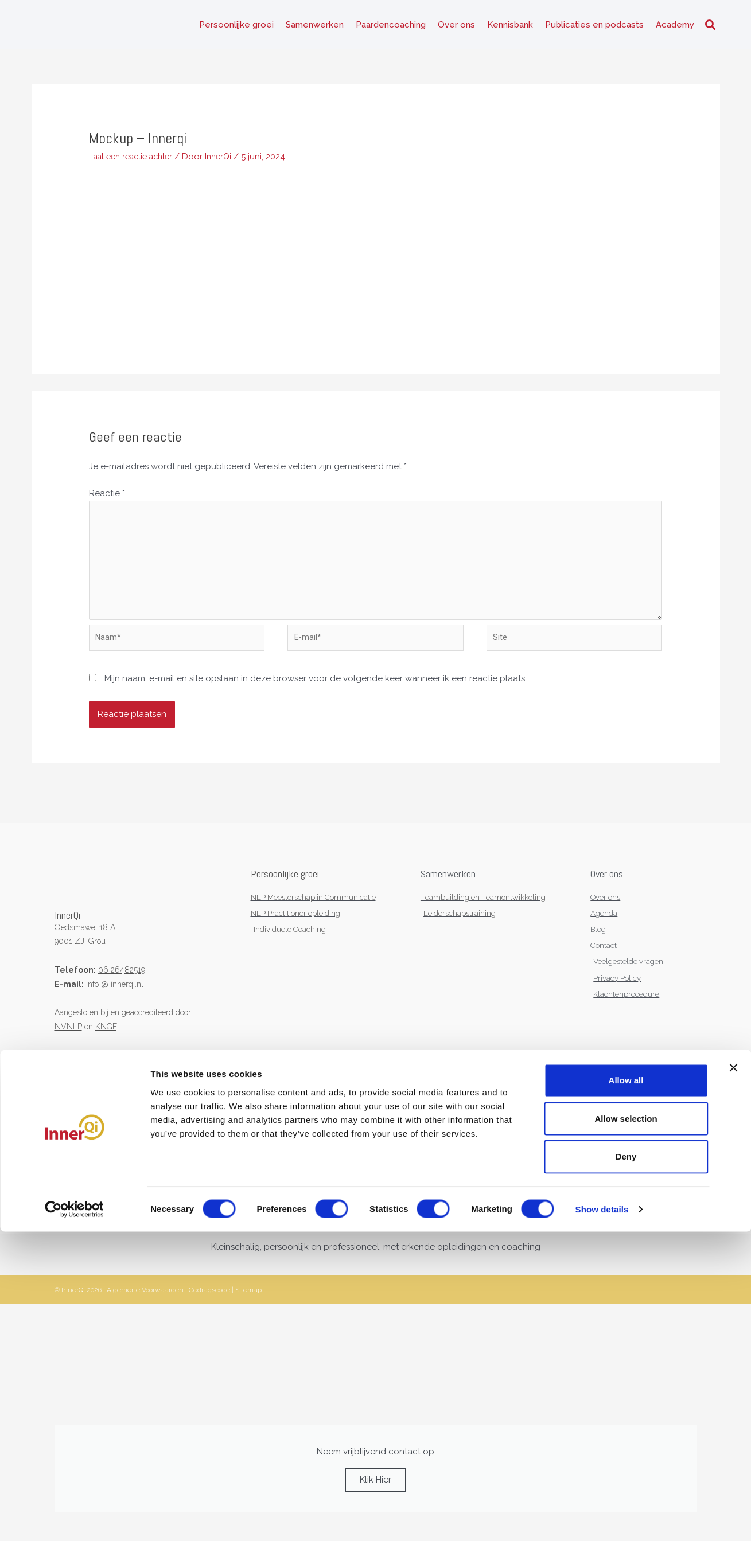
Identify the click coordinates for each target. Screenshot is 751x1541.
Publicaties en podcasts (594, 29)
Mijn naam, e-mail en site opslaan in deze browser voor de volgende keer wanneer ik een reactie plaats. (315, 697)
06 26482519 (121, 987)
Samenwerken (315, 29)
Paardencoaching (391, 29)
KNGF (105, 1044)
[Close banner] (733, 1377)
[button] (710, 28)
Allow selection (625, 1427)
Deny (626, 1465)
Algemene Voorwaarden (145, 1313)
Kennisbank (510, 29)
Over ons (456, 29)
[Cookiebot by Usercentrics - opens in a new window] (74, 1518)
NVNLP (68, 1044)
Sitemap (248, 1313)
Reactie (107, 501)
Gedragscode (209, 1313)
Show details (602, 1518)
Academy (675, 29)
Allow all (626, 1389)
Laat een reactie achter (136, 164)
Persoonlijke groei (236, 29)
